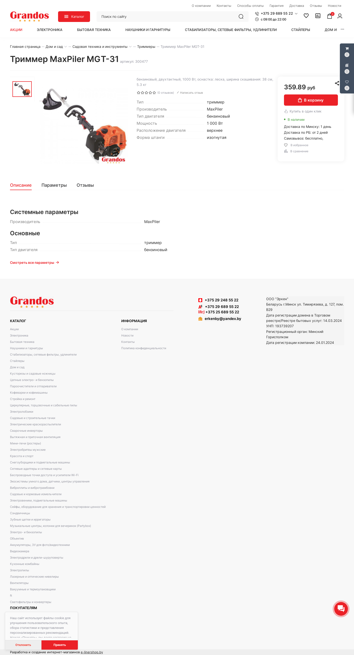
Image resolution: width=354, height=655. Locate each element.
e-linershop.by (92, 652)
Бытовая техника (94, 30)
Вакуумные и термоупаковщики (33, 589)
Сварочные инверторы (26, 430)
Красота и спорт (21, 456)
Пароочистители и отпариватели (33, 386)
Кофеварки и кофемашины (29, 392)
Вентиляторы (19, 583)
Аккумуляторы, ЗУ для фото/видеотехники (40, 545)
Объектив (17, 538)
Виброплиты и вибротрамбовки (32, 488)
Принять (59, 645)
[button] (276, 13)
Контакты (128, 342)
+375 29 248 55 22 (221, 300)
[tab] (23, 185)
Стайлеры (300, 30)
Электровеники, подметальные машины (38, 500)
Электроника (49, 30)
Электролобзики (21, 411)
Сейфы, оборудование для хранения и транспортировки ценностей (58, 507)
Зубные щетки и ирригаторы (30, 519)
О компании (129, 329)
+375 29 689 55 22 (218, 306)
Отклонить (23, 645)
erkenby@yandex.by (223, 318)
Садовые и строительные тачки (32, 418)
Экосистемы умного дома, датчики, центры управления (50, 481)
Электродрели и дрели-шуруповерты (36, 557)
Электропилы (19, 570)
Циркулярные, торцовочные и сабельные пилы (43, 405)
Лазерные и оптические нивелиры (34, 576)
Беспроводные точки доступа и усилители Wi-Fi (44, 475)
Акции (16, 30)
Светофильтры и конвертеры (30, 602)
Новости (127, 335)
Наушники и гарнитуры (147, 30)
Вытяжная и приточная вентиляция (35, 437)
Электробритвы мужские (28, 449)
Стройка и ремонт (22, 399)
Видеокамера (19, 551)
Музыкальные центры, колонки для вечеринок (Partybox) (50, 526)
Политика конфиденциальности (143, 348)
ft (11, 595)
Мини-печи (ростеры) (25, 443)
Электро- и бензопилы (26, 532)
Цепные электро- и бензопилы (32, 380)
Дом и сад (335, 30)
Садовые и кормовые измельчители (35, 494)
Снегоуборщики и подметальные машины (40, 462)
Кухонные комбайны (24, 564)
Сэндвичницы (20, 513)
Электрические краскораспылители (35, 424)
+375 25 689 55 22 (218, 312)
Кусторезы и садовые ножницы (32, 373)
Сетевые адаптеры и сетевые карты (36, 469)
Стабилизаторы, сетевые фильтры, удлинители (231, 30)
